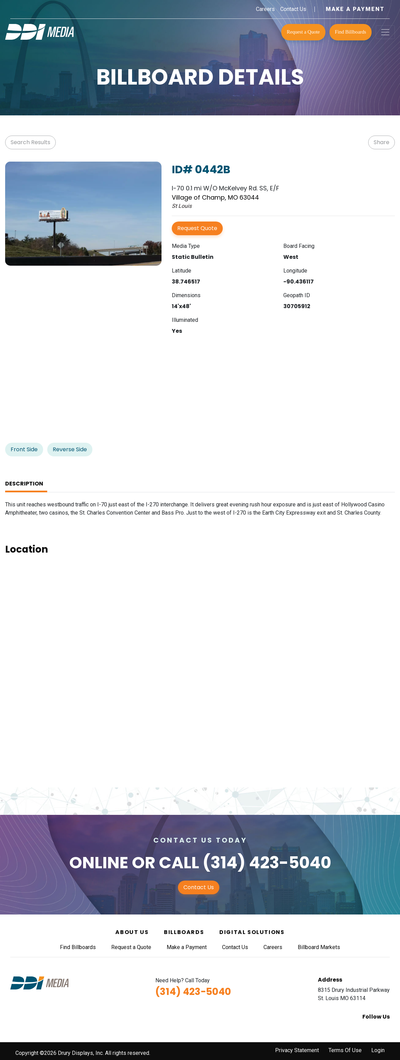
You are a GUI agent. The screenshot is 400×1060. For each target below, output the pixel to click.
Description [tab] (24, 484)
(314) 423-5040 (267, 862)
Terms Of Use (345, 1050)
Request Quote (197, 228)
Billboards (184, 932)
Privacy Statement (297, 1050)
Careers (265, 9)
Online (98, 862)
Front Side (24, 449)
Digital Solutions (251, 932)
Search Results (30, 142)
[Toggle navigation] (385, 32)
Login (378, 1050)
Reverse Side (70, 449)
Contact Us (293, 9)
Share (381, 142)
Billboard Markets (319, 947)
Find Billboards (350, 32)
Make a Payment (355, 9)
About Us (132, 932)
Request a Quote (303, 32)
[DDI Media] (39, 31)
